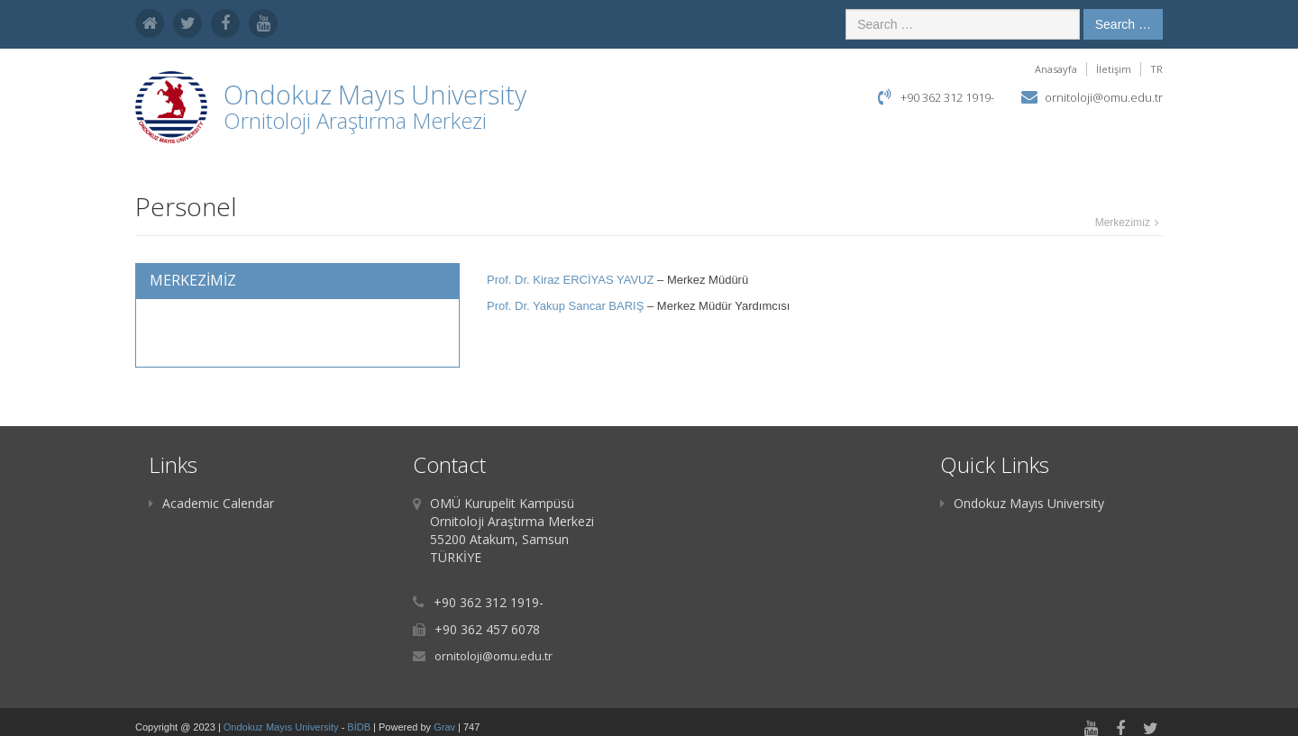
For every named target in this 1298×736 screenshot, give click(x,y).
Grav (444, 727)
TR (1156, 69)
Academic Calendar (211, 503)
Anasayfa (1056, 69)
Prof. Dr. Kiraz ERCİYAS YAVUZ (570, 279)
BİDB (360, 727)
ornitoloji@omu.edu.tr (1104, 97)
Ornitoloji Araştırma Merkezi (355, 120)
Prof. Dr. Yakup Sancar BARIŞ (565, 306)
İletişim (1113, 69)
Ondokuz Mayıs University (1022, 503)
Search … (1123, 24)
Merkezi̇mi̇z (1122, 222)
